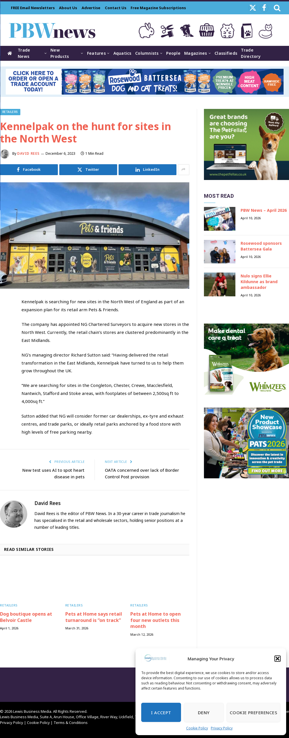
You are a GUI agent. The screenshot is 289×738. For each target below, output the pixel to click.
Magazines (195, 53)
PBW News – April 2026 (264, 210)
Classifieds (226, 53)
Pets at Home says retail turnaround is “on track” (93, 617)
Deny (204, 712)
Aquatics (122, 53)
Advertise (91, 7)
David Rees (28, 153)
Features (96, 53)
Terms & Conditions (71, 722)
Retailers (10, 111)
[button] (277, 658)
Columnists (147, 53)
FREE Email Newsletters (33, 7)
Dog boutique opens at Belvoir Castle (26, 617)
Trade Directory (251, 53)
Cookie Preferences (253, 712)
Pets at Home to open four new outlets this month (155, 620)
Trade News (24, 53)
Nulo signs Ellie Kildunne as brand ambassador (259, 281)
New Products (59, 53)
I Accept (161, 712)
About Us (68, 7)
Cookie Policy (197, 728)
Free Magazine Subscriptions (158, 7)
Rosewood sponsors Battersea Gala (261, 246)
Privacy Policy (222, 728)
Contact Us (115, 7)
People (173, 53)
